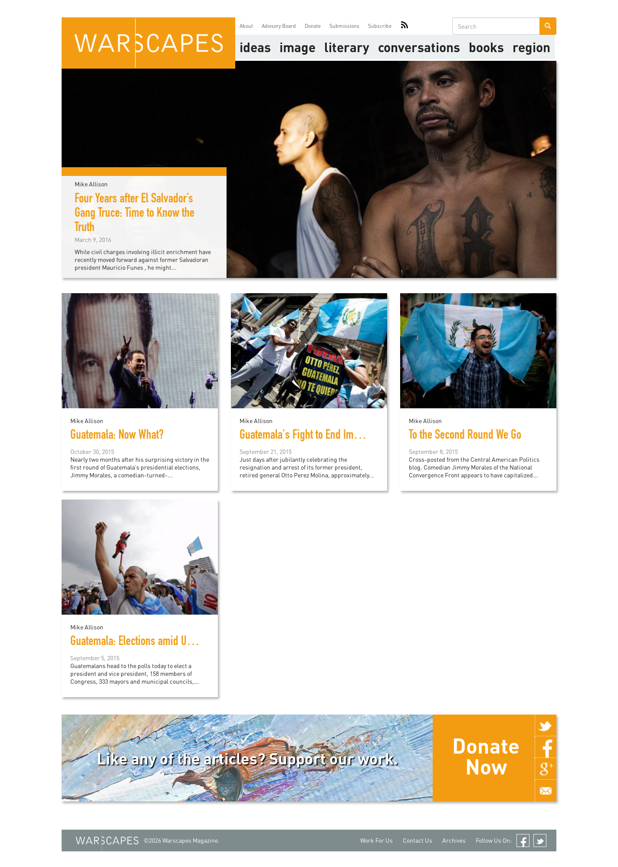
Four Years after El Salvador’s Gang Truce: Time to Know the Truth (134, 214)
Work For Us (376, 840)
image (297, 47)
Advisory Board (279, 26)
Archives (454, 840)
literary (346, 47)
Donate (313, 26)
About (246, 26)
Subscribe (379, 26)
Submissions (344, 26)
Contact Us (417, 840)
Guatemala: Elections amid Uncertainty (148, 642)
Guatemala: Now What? (117, 436)
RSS (404, 26)
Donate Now (485, 756)
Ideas (255, 47)
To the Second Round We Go (465, 436)
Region (531, 47)
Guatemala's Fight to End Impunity (309, 436)
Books (486, 47)
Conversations (419, 47)
